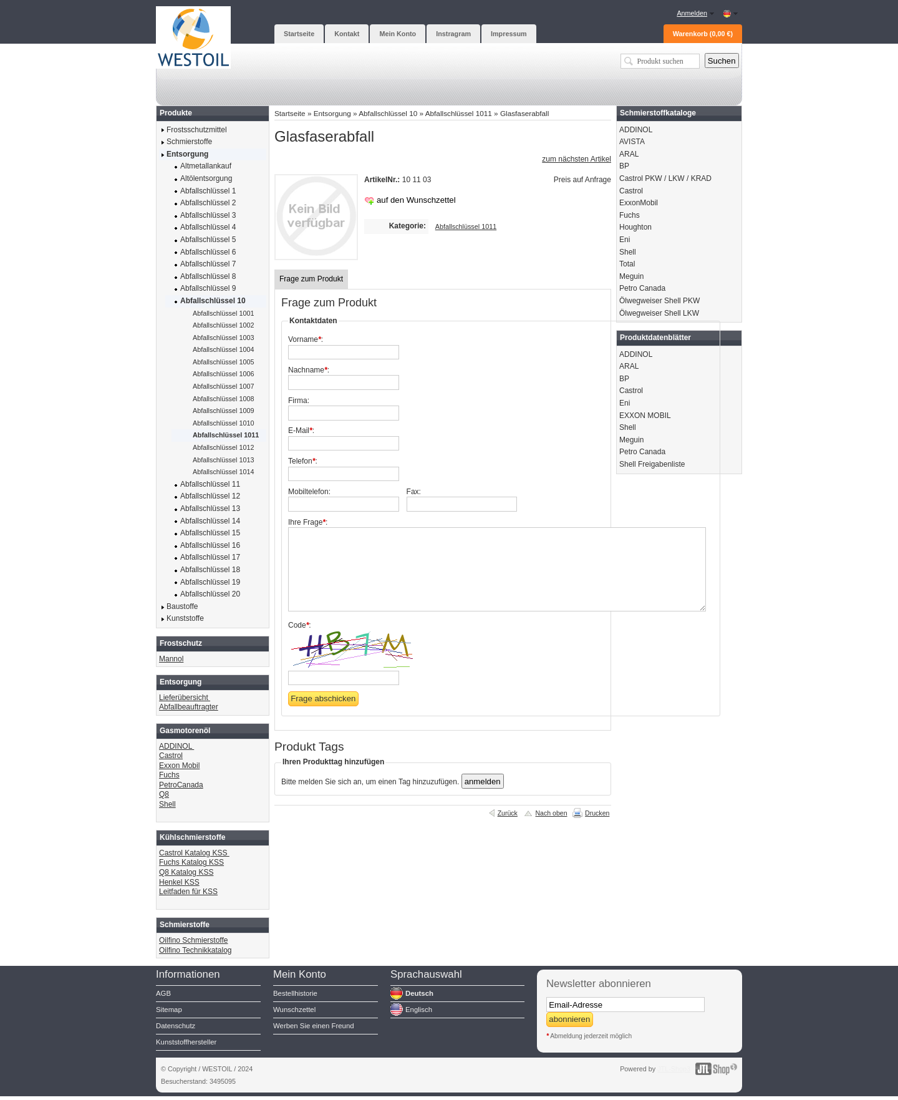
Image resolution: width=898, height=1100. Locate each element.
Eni (624, 239)
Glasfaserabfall (524, 113)
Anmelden (692, 13)
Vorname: (305, 339)
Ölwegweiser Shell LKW (659, 313)
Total (627, 264)
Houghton (635, 227)
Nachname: (308, 370)
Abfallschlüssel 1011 (458, 113)
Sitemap (169, 1009)
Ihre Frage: (307, 522)
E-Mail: (301, 430)
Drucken (597, 813)
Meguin (631, 276)
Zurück (508, 813)
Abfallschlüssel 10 (388, 113)
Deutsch (419, 993)
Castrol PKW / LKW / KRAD (665, 178)
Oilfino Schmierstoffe (193, 940)
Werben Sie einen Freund (313, 1025)
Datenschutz (175, 1025)
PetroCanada (181, 785)
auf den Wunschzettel (416, 200)
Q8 (164, 794)
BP (624, 166)
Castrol (171, 755)
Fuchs (169, 775)
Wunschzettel (294, 1009)
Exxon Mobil (179, 765)
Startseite (290, 113)
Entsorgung (332, 113)
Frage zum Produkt (311, 279)
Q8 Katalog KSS (186, 872)
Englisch (418, 1009)
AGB (163, 993)
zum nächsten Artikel (576, 159)
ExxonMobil (638, 202)
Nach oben (551, 813)
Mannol (171, 659)
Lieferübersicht (184, 697)
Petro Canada (642, 288)
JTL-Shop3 (673, 1069)
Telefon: (302, 461)
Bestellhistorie (295, 993)
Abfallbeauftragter (188, 707)
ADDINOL (176, 746)
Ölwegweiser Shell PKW (659, 300)
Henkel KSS (179, 882)
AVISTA (632, 141)
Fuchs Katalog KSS (191, 862)
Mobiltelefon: (309, 491)
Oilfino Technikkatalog (195, 950)
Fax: (414, 491)
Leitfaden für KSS (188, 891)
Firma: (298, 400)
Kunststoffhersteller (186, 1042)
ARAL (629, 154)
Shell (167, 804)
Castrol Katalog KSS (194, 853)
